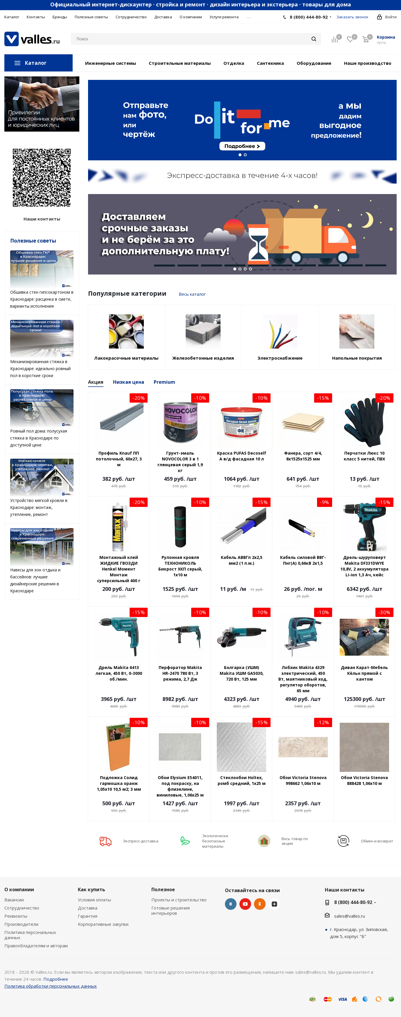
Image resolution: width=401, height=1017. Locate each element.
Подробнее (55, 979)
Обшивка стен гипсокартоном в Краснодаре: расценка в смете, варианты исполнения (42, 279)
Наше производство (367, 63)
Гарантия (87, 916)
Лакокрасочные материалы (126, 358)
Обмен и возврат (377, 841)
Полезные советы (33, 240)
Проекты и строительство (179, 900)
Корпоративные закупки (103, 924)
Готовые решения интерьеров (170, 910)
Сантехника (270, 63)
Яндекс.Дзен (274, 904)
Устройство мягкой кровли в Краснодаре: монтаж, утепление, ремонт (42, 488)
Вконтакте (231, 904)
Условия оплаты (94, 900)
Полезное (163, 889)
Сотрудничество (21, 908)
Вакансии (14, 900)
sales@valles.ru (349, 916)
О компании (19, 889)
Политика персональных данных (30, 934)
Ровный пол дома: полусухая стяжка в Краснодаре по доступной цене (42, 418)
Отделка (233, 63)
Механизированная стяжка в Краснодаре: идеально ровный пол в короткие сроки (42, 349)
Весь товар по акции (295, 841)
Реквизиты (15, 916)
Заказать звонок (352, 16)
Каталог (35, 63)
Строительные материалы (180, 63)
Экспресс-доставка (140, 841)
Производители (21, 924)
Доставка (87, 908)
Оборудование (314, 63)
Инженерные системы (110, 63)
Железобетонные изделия (203, 358)
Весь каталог (192, 294)
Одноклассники (260, 904)
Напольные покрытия (357, 358)
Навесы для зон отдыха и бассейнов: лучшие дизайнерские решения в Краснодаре (42, 560)
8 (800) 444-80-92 (309, 17)
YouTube (245, 904)
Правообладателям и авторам (36, 945)
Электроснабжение (279, 358)
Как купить (91, 889)
